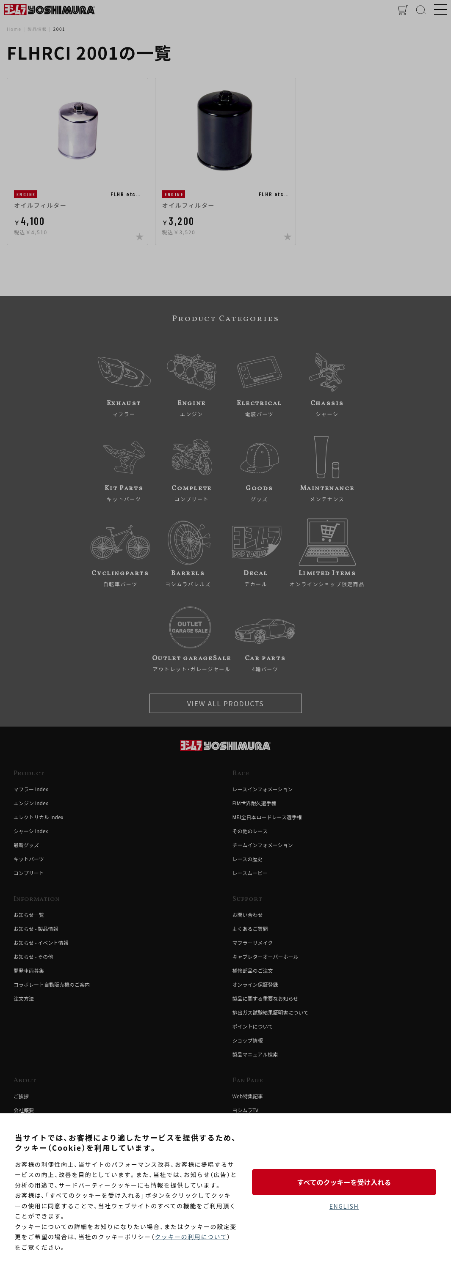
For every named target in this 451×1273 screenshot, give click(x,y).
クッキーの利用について (191, 1236)
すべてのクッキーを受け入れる (344, 1182)
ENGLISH (344, 1206)
